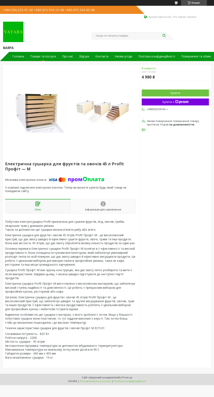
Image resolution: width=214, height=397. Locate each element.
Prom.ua (127, 377)
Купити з (175, 102)
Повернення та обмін (196, 56)
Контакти (102, 56)
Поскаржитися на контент (95, 381)
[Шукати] (164, 35)
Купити (175, 93)
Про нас (67, 56)
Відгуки (84, 56)
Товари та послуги (43, 56)
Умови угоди (123, 56)
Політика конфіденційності (156, 56)
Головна (18, 56)
